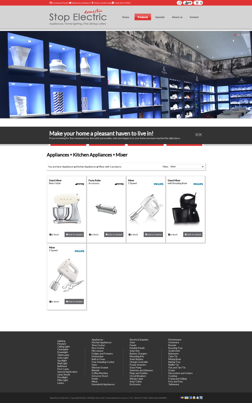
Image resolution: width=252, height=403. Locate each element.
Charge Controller (139, 362)
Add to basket (74, 234)
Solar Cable (136, 381)
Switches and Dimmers (141, 370)
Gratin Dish (174, 350)
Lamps (60, 383)
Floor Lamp (63, 369)
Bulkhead (62, 366)
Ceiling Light (63, 346)
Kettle (95, 378)
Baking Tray (174, 362)
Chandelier (62, 349)
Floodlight (62, 377)
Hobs (94, 364)
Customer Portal (60, 3)
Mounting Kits (137, 356)
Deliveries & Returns (81, 3)
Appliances (68, 166)
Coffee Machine (100, 373)
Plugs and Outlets (139, 373)
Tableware (173, 384)
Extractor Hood (100, 376)
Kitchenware (174, 339)
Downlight (62, 352)
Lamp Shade (63, 374)
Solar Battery (136, 359)
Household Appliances (103, 384)
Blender (96, 370)
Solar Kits (135, 350)
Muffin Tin (173, 364)
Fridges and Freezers (102, 353)
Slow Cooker (98, 345)
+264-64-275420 (122, 3)
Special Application (67, 371)
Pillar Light (62, 380)
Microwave (97, 350)
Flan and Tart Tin (177, 367)
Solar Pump (136, 367)
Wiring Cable (136, 378)
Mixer (101, 166)
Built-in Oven (98, 359)
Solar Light (62, 357)
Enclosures (135, 384)
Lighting (61, 341)
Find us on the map (102, 3)
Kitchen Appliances (86, 166)
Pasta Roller (95, 180)
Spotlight (62, 360)
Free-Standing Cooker (103, 362)
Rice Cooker (98, 348)
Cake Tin (172, 356)
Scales (171, 370)
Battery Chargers (138, 353)
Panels (133, 345)
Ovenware (173, 342)
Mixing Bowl (174, 359)
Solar (132, 342)
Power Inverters (138, 364)
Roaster (172, 345)
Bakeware (173, 353)
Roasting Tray (175, 348)
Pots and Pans (175, 381)
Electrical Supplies (139, 339)
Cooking (172, 376)
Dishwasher (98, 356)
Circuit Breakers (138, 376)
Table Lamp (63, 355)
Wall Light (62, 363)
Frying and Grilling (177, 378)
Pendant (61, 343)
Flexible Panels (137, 348)
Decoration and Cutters (180, 373)
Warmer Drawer (100, 367)
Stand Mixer (55, 180)
